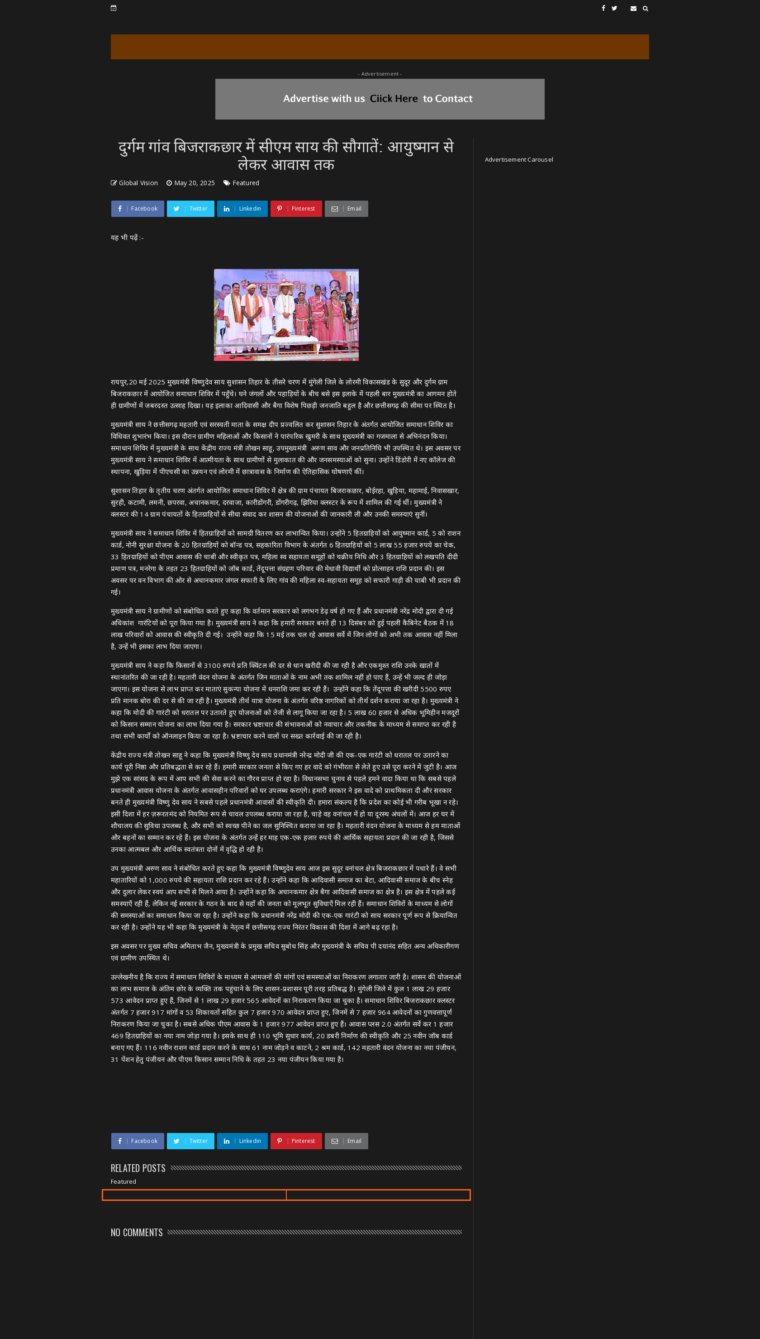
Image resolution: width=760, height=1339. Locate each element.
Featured (246, 182)
